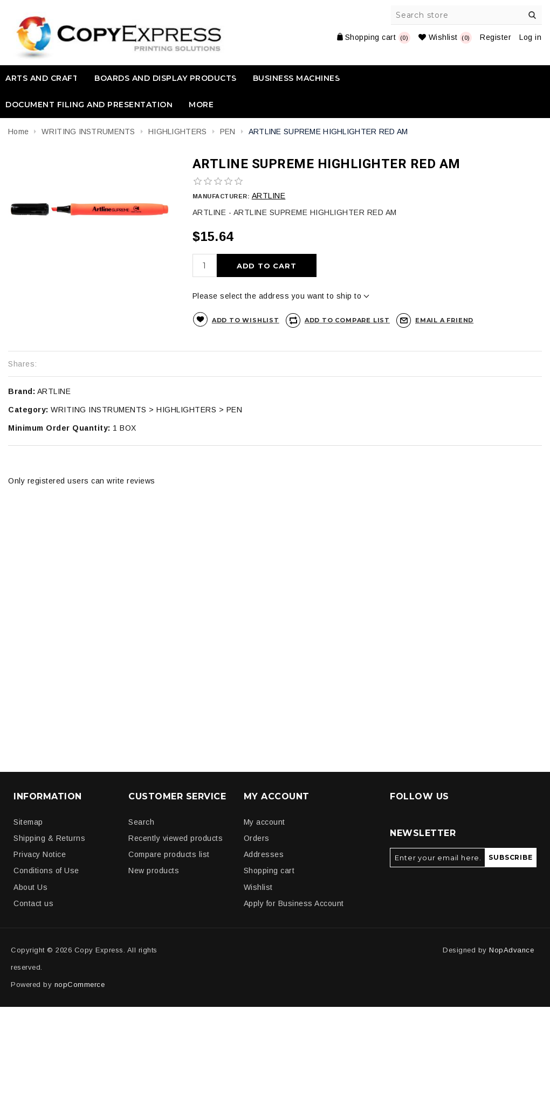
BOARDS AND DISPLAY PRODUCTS (165, 78)
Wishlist (258, 887)
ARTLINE (269, 195)
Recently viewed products (175, 838)
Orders (257, 838)
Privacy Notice (39, 854)
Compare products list (169, 854)
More (201, 104)
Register (495, 37)
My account (264, 822)
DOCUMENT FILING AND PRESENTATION (89, 104)
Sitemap (28, 822)
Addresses (264, 854)
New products (153, 870)
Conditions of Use (46, 870)
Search (532, 15)
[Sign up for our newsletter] (437, 857)
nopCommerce (79, 984)
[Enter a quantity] (204, 265)
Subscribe (510, 857)
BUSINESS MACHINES (296, 78)
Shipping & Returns (49, 838)
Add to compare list (347, 320)
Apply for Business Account (294, 903)
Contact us (33, 903)
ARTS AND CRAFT (41, 78)
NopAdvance (511, 950)
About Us (30, 887)
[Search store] (466, 15)
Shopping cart (269, 870)
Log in (530, 37)
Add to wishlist (245, 320)
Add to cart (267, 265)
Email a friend (444, 320)
